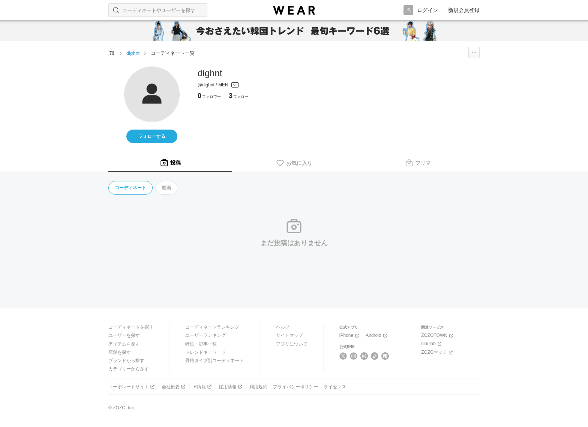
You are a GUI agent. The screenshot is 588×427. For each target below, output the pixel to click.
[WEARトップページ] (111, 53)
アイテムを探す (124, 344)
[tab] (170, 163)
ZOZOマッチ (437, 352)
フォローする (151, 136)
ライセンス (335, 387)
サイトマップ (289, 335)
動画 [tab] (166, 187)
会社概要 (174, 386)
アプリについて (292, 344)
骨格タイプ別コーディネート (214, 360)
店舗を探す (119, 352)
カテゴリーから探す (128, 368)
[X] (343, 356)
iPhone (349, 335)
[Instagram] (354, 356)
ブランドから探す (126, 360)
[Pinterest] (385, 356)
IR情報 (202, 386)
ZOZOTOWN (437, 335)
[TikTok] (375, 356)
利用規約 (258, 387)
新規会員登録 (464, 10)
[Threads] (364, 356)
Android (377, 335)
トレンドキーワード (205, 352)
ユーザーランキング (205, 335)
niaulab (432, 343)
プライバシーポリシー (295, 387)
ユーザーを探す (124, 335)
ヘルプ (283, 327)
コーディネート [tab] (130, 187)
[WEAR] (294, 10)
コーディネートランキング (212, 327)
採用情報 (231, 386)
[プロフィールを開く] (225, 85)
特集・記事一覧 (201, 344)
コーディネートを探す (130, 327)
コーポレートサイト (132, 386)
